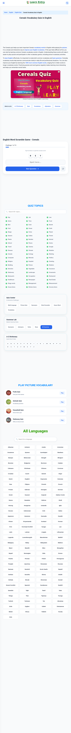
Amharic (27, 447)
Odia (43, 553)
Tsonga (60, 596)
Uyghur (27, 606)
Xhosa (27, 611)
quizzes (64, 47)
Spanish (27, 585)
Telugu (11, 596)
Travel (9, 246)
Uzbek (44, 606)
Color (30, 224)
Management (32, 283)
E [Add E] (35, 156)
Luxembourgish (27, 537)
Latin (10, 532)
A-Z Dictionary (19, 106)
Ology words (11, 283)
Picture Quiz (24, 305)
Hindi (60, 500)
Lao (60, 526)
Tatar (60, 590)
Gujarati (43, 495)
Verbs (29, 327)
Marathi (27, 548)
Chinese (43, 468)
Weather (51, 250)
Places (30, 243)
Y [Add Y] (40, 156)
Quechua (27, 564)
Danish (44, 473)
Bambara (60, 452)
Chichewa (27, 468)
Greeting (51, 261)
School (10, 243)
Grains (51, 243)
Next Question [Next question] (32, 169)
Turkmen (27, 601)
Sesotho (27, 574)
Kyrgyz (44, 526)
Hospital (31, 261)
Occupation (32, 276)
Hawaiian (27, 500)
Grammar (57, 106)
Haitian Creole (60, 495)
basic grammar (57, 58)
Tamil (44, 590)
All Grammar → (46, 327)
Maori (10, 548)
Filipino (27, 484)
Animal (51, 239)
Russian (60, 564)
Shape (10, 232)
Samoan (10, 569)
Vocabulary (37, 106)
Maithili (60, 537)
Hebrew (43, 500)
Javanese (27, 516)
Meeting (51, 254)
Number (31, 239)
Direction (10, 268)
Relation (51, 265)
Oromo (60, 553)
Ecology (31, 254)
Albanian (10, 447)
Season (10, 235)
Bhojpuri (60, 457)
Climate (31, 250)
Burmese (44, 463)
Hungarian (27, 505)
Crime (30, 232)
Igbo (60, 505)
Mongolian (60, 548)
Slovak (27, 580)
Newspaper (32, 279)
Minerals (31, 257)
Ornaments (52, 272)
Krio (10, 526)
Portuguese (60, 558)
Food (50, 221)
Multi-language (12, 305)
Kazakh (60, 516)
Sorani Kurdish (10, 585)
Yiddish (43, 611)
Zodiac (30, 235)
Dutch (11, 479)
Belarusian (27, 457)
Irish (43, 511)
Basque (10, 457)
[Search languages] (35, 439)
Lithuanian (60, 532)
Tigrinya (43, 596)
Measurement (53, 283)
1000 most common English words (36, 63)
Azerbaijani (43, 452)
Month (51, 224)
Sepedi (60, 569)
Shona (44, 574)
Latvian (27, 532)
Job (30, 217)
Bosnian (10, 463)
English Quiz (18, 12)
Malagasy (11, 542)
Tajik (27, 590)
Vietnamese (60, 606)
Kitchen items (32, 287)
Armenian (60, 447)
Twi (44, 601)
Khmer (11, 521)
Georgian (44, 489)
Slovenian (44, 580)
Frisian (10, 489)
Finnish (43, 484)
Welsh (11, 611)
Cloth (50, 228)
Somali (60, 580)
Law (50, 217)
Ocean (30, 228)
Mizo (43, 548)
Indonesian (27, 511)
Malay (27, 542)
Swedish (10, 590)
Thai (27, 596)
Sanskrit (27, 569)
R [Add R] (30, 156)
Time (30, 221)
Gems (9, 221)
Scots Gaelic (44, 569)
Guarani (27, 495)
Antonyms (21, 327)
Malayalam (43, 542)
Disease (10, 250)
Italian (60, 511)
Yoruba (60, 611)
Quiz (28, 106)
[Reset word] (62, 168)
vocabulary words (39, 47)
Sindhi (60, 574)
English (11, 12)
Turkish (10, 601)
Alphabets (48, 106)
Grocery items (53, 287)
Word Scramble (45, 305)
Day (9, 217)
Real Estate (52, 279)
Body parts (11, 276)
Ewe (10, 484)
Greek (11, 495)
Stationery (11, 272)
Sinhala (10, 580)
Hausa (11, 500)
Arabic (44, 447)
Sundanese (43, 585)
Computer (11, 257)
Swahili (60, 585)
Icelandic (44, 505)
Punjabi (10, 564)
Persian (27, 558)
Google (51, 246)
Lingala (43, 532)
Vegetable (31, 268)
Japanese (11, 516)
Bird (9, 224)
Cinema (31, 246)
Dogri (60, 473)
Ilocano (10, 511)
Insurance (52, 268)
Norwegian (27, 553)
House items (11, 287)
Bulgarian (27, 463)
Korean (60, 521)
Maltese (60, 542)
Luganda (10, 537)
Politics (51, 257)
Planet (51, 232)
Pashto (10, 558)
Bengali (43, 457)
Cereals (10, 254)
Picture (31, 265)
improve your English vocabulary (35, 50)
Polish (44, 558)
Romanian (44, 564)
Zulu (10, 617)
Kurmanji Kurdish (27, 526)
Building (10, 265)
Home (5, 12)
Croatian (10, 473)
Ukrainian (60, 601)
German (60, 489)
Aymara (27, 452)
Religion (10, 261)
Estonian (60, 479)
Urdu (10, 606)
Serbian (10, 574)
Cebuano (10, 468)
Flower (51, 235)
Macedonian (44, 537)
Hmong (10, 505)
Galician (27, 489)
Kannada (44, 516)
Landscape (32, 272)
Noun (36, 327)
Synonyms (34, 305)
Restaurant (52, 276)
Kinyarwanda (27, 521)
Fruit (9, 228)
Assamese (10, 452)
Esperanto (44, 479)
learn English (9, 58)
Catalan (60, 463)
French (60, 484)
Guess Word (57, 305)
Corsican (60, 468)
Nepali (11, 553)
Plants (10, 239)
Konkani (43, 521)
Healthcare (11, 279)
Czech (27, 473)
